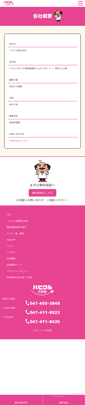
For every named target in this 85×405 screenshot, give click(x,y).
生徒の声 (11, 239)
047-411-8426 (45, 321)
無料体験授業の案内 (16, 227)
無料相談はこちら (42, 193)
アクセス (11, 252)
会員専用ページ (14, 264)
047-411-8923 (45, 312)
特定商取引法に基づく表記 (20, 277)
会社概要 (11, 258)
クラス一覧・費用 (15, 233)
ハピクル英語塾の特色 (17, 220)
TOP (9, 214)
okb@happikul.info (18, 140)
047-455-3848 (45, 303)
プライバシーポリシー (17, 271)
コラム (10, 246)
